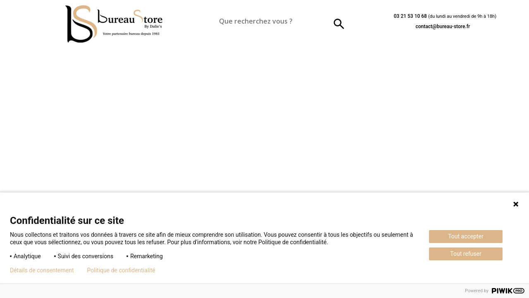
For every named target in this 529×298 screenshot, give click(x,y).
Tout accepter (466, 236)
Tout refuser (465, 253)
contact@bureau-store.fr (442, 26)
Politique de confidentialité (121, 270)
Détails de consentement (42, 270)
